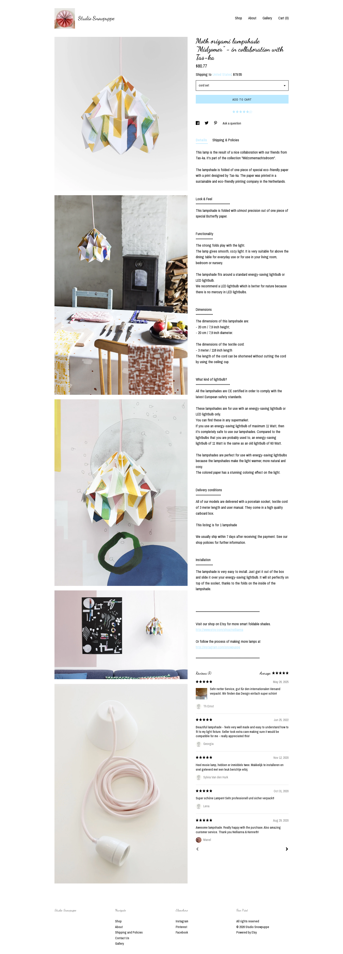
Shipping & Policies (225, 139)
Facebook (182, 932)
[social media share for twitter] (207, 123)
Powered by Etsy (246, 932)
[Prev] (197, 849)
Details (202, 139)
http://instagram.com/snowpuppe (218, 647)
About (252, 17)
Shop (238, 17)
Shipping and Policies (129, 932)
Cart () (283, 17)
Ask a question (232, 123)
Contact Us (122, 938)
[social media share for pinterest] (216, 123)
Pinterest (181, 927)
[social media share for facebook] (198, 123)
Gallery (267, 17)
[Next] (287, 849)
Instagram (182, 921)
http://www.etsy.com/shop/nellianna (219, 629)
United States (222, 74)
